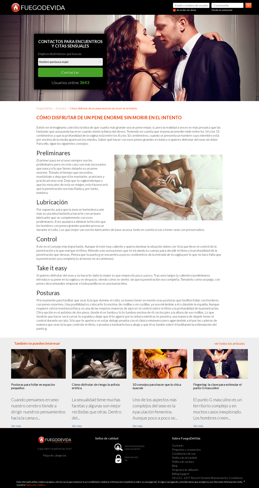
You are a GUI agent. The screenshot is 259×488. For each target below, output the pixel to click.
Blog (174, 465)
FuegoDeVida (44, 108)
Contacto (178, 445)
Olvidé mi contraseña (221, 10)
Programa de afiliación (185, 469)
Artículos (61, 108)
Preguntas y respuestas (186, 449)
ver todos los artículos (229, 343)
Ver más (16, 426)
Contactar (70, 72)
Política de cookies (183, 461)
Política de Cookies (35, 485)
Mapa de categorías (54, 455)
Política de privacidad (184, 457)
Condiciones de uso (184, 453)
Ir (248, 5)
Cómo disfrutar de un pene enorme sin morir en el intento (103, 108)
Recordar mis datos (186, 10)
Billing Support (180, 473)
